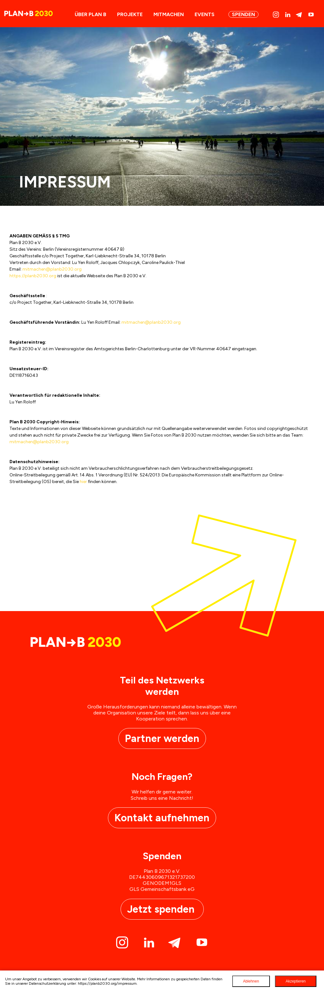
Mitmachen (168, 14)
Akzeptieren (296, 981)
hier (83, 481)
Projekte (130, 14)
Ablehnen (251, 981)
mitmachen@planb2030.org (52, 269)
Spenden (243, 14)
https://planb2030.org (32, 276)
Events (205, 14)
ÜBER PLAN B (90, 14)
